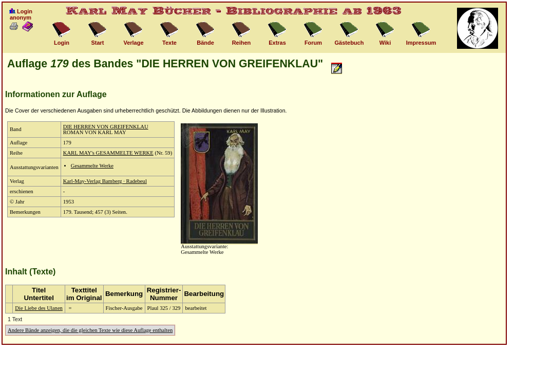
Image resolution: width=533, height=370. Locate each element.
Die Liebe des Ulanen (39, 308)
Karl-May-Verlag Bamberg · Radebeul (105, 181)
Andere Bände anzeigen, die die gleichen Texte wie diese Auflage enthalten (90, 330)
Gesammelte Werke (92, 166)
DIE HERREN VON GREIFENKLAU (105, 127)
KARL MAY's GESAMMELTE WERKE (108, 153)
